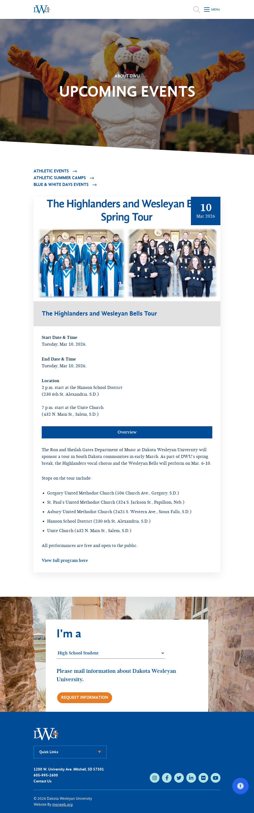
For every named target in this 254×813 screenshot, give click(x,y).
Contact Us (42, 781)
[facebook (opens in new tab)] (167, 778)
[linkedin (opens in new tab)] (191, 778)
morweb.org (62, 804)
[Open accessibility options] (240, 786)
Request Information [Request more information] (84, 697)
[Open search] (196, 9)
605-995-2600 (46, 775)
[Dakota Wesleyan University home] (42, 9)
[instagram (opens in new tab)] (154, 778)
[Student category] (111, 653)
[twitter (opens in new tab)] (179, 778)
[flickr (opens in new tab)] (203, 778)
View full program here (65, 560)
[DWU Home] (46, 734)
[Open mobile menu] (212, 9)
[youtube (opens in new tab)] (215, 778)
